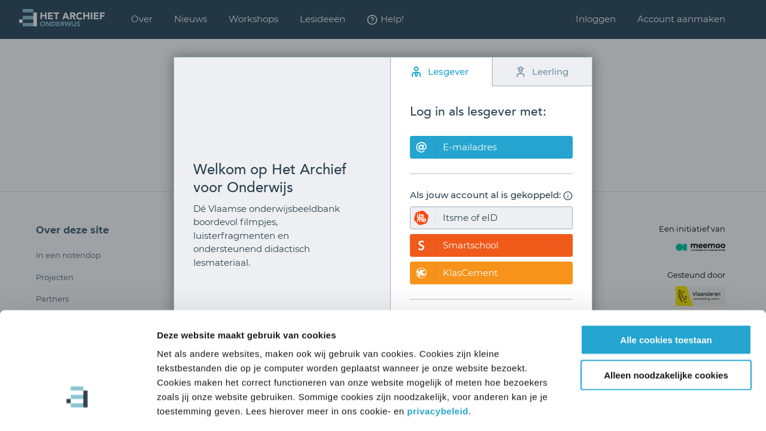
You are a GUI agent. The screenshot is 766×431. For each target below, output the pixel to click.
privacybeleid (437, 359)
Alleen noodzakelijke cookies (666, 323)
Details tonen (646, 407)
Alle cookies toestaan (666, 288)
